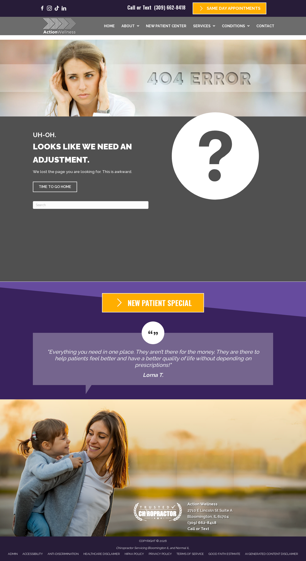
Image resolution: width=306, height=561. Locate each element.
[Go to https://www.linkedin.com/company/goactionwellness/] (63, 9)
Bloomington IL (158, 548)
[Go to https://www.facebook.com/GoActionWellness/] (42, 9)
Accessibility (32, 554)
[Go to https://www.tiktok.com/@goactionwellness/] (56, 9)
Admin (13, 554)
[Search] (90, 205)
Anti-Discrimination (63, 554)
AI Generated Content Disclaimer (271, 554)
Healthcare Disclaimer (101, 554)
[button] (55, 187)
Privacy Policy (160, 554)
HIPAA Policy (134, 554)
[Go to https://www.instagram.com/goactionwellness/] (49, 9)
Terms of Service (190, 554)
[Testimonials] (153, 353)
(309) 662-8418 (169, 7)
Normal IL (182, 548)
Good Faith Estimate (224, 554)
